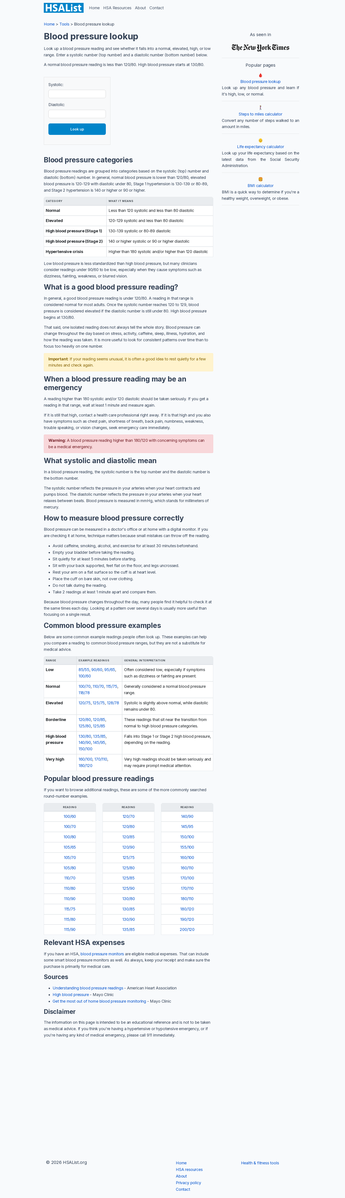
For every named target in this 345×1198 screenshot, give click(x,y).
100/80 (70, 837)
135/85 (99, 736)
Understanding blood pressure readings (88, 988)
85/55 (84, 669)
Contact (156, 8)
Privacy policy (188, 1182)
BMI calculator (260, 185)
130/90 (128, 919)
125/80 (85, 726)
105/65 (70, 847)
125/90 (128, 888)
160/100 (85, 759)
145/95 (99, 742)
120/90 (128, 847)
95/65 (109, 669)
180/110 (187, 898)
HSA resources (189, 1169)
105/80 (70, 868)
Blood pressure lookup (260, 81)
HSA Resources (117, 8)
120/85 (99, 719)
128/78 (113, 703)
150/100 (85, 749)
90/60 (96, 669)
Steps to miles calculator (260, 114)
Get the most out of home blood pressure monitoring (99, 1001)
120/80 (85, 719)
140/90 (85, 742)
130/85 (128, 909)
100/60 (85, 676)
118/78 (84, 692)
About (140, 8)
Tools (64, 24)
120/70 (129, 816)
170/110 (100, 759)
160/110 (187, 868)
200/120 (187, 929)
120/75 (85, 703)
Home (94, 8)
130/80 (85, 736)
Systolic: (55, 84)
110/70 (98, 686)
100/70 (85, 686)
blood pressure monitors (102, 954)
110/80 (69, 888)
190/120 (187, 919)
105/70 (70, 857)
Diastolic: (56, 104)
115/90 (69, 929)
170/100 (187, 878)
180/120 (85, 765)
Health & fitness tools (260, 1163)
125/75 (99, 703)
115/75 (111, 686)
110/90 (69, 898)
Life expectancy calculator (260, 146)
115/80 (69, 919)
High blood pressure (71, 994)
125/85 (99, 726)
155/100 (187, 847)
